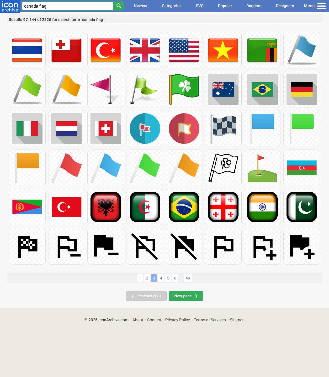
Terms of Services (210, 319)
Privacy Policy (177, 319)
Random (253, 5)
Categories (172, 5)
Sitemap (237, 319)
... (180, 278)
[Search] (118, 5)
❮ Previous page (146, 296)
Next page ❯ (185, 296)
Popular (225, 5)
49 (188, 278)
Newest (140, 5)
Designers (285, 5)
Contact (154, 319)
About (138, 319)
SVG (200, 5)
